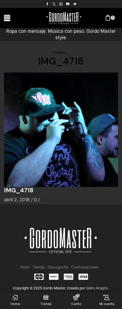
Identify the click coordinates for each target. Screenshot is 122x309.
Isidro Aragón (97, 288)
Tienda (38, 267)
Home (59, 52)
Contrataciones (85, 267)
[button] (7, 18)
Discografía (57, 267)
